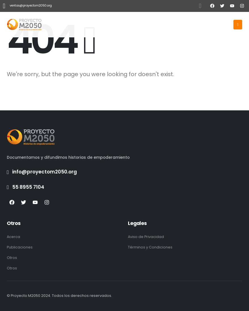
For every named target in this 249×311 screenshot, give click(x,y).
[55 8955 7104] (124, 187)
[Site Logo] (24, 25)
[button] (200, 6)
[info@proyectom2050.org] (124, 171)
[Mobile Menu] (237, 24)
